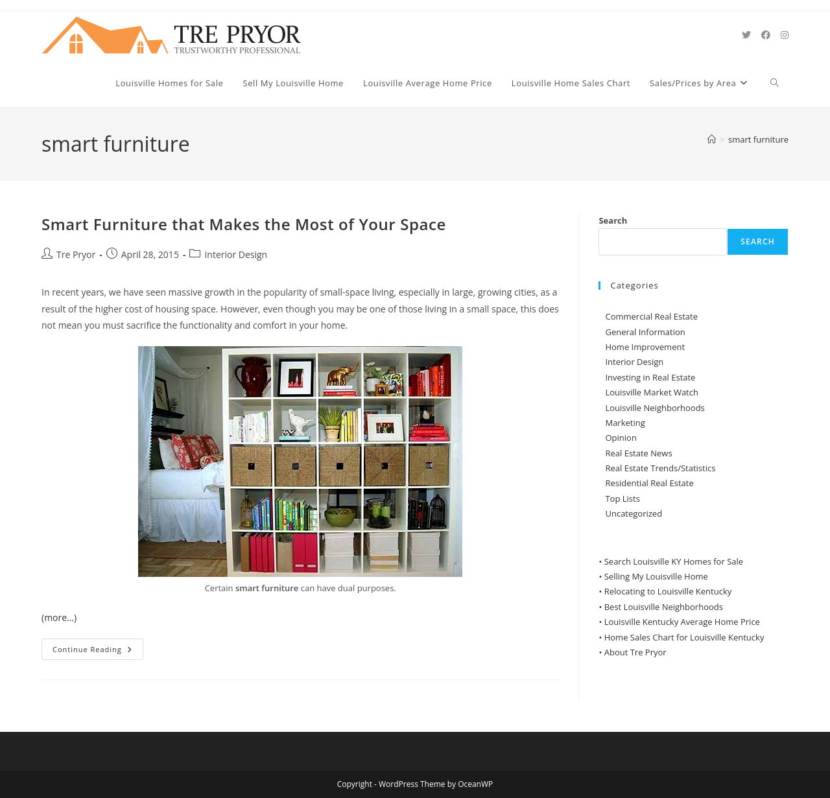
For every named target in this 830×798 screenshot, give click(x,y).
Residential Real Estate (649, 483)
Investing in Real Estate (650, 377)
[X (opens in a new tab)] (746, 35)
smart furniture (758, 139)
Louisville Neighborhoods (654, 408)
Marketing (625, 422)
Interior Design (235, 254)
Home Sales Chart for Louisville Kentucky (684, 637)
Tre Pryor (75, 254)
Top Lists (622, 498)
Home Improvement (645, 347)
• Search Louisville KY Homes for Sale (671, 561)
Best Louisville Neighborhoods (663, 607)
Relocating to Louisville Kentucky (668, 591)
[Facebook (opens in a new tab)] (766, 35)
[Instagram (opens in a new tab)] (785, 35)
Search (613, 220)
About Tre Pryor (635, 652)
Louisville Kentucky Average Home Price (682, 622)
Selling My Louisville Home (656, 576)
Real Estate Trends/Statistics (660, 468)
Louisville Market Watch (651, 392)
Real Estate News (638, 453)
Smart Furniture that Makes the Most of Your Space (244, 224)
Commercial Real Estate (651, 316)
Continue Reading (98, 651)
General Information (645, 332)
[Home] (711, 139)
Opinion (620, 437)
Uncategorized (633, 513)
